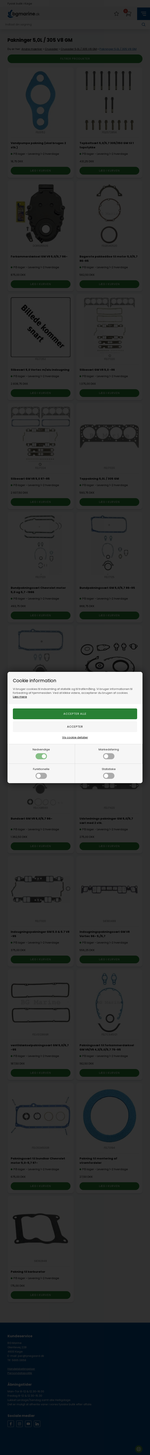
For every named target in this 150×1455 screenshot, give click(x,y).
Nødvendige (41, 753)
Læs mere (20, 697)
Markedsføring (109, 753)
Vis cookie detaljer (75, 737)
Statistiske (109, 773)
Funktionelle (41, 773)
